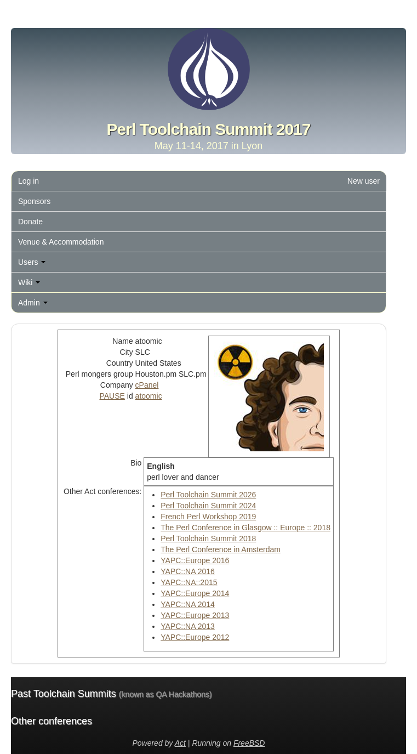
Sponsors (34, 201)
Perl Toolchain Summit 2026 (208, 494)
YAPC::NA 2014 (188, 604)
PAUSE (111, 396)
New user (363, 181)
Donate (30, 221)
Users (31, 262)
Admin (33, 302)
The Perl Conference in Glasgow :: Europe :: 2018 (245, 527)
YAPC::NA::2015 (189, 582)
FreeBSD (249, 743)
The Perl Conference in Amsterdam (221, 549)
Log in (28, 181)
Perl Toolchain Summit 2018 (208, 538)
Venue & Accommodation (61, 241)
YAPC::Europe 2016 (195, 560)
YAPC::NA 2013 (188, 626)
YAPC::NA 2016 (188, 571)
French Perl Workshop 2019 (208, 516)
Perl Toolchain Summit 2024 (208, 505)
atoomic (148, 396)
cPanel (147, 385)
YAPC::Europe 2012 (195, 637)
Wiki (29, 282)
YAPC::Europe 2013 (195, 615)
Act (180, 743)
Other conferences (51, 721)
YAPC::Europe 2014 (195, 593)
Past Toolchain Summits (111, 693)
